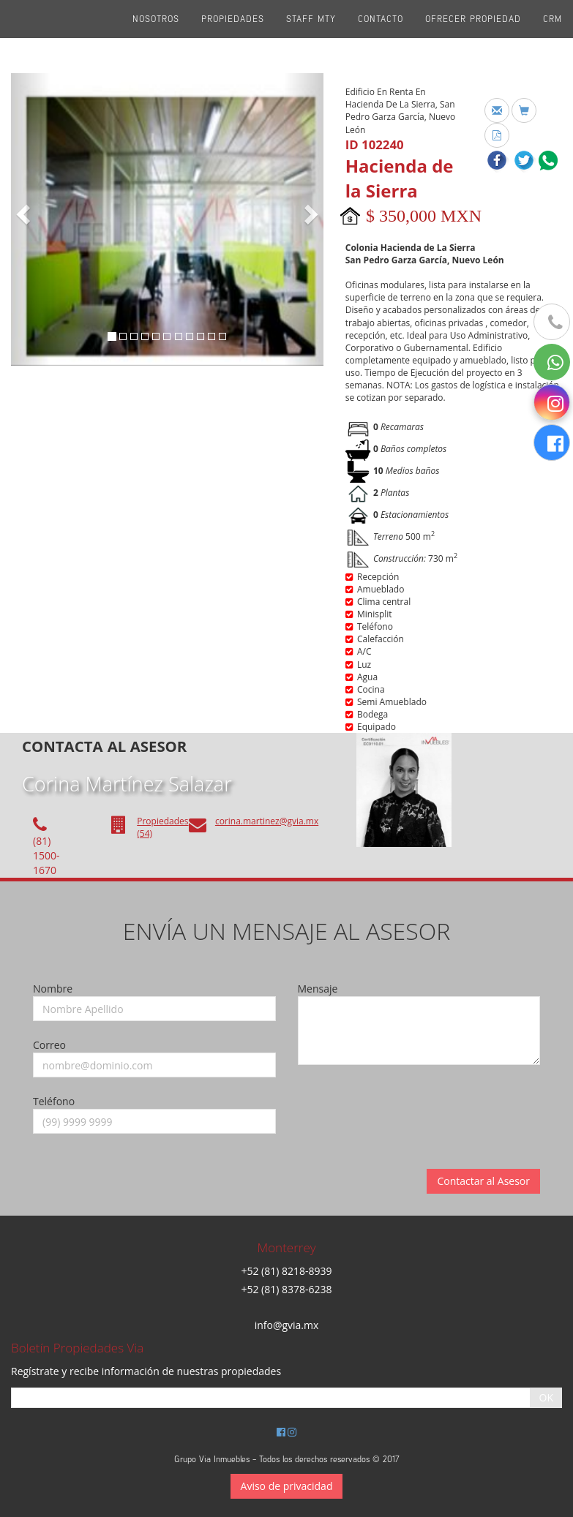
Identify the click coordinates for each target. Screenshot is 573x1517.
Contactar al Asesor (483, 1181)
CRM (552, 36)
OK (546, 1397)
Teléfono (54, 1101)
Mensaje (318, 988)
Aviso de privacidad (287, 1486)
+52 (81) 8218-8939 (286, 1271)
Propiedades (232, 36)
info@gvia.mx (287, 1325)
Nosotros (155, 36)
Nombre (52, 988)
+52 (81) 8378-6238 (286, 1289)
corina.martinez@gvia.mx (266, 821)
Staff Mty (311, 36)
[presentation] (409, 1104)
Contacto (380, 36)
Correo (49, 1045)
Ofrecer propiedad (473, 36)
